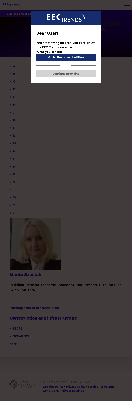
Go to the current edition (66, 57)
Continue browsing (66, 73)
